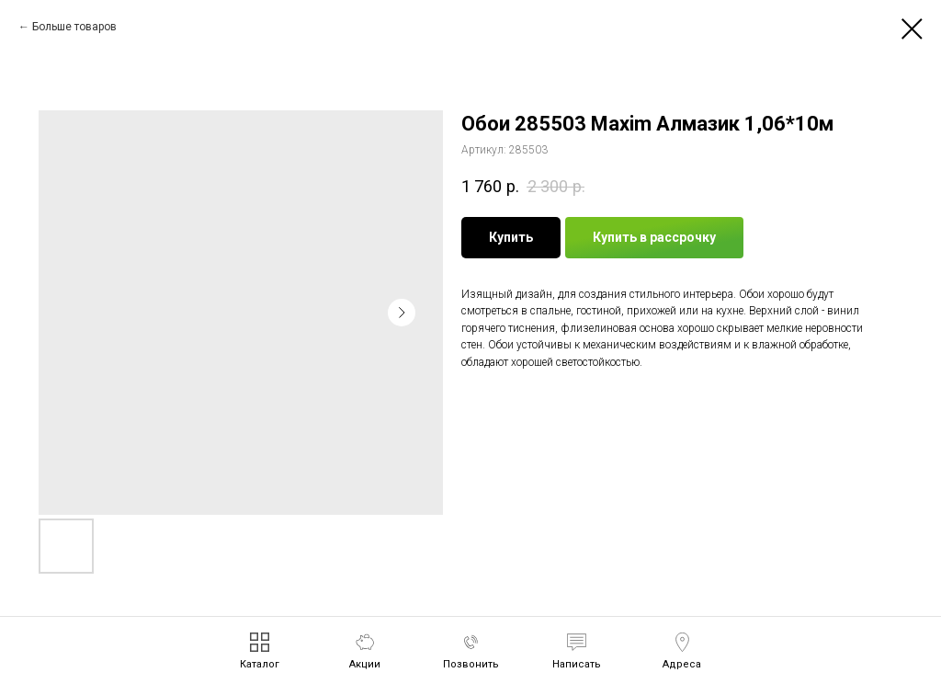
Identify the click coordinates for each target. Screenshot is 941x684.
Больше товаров (74, 26)
